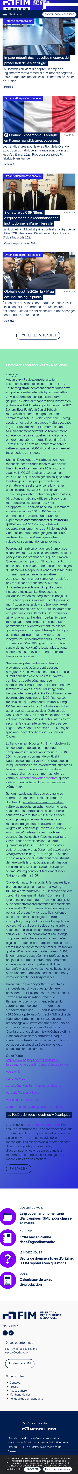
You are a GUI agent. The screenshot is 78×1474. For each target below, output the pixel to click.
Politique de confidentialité (26, 1398)
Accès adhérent (19, 1390)
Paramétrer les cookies (57, 1469)
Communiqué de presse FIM (19, 243)
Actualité (9, 164)
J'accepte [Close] (32, 1469)
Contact (15, 1382)
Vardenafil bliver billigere (23, 1092)
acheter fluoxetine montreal (39, 778)
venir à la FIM (20, 1363)
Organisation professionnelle (23, 98)
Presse (14, 1386)
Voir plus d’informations (22, 1099)
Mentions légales (20, 1394)
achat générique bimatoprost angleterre (33, 1085)
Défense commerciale (18, 21)
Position (8, 87)
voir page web (15, 1078)
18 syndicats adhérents (44, 1124)
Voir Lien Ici (13, 1071)
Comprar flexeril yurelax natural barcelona (35, 1106)
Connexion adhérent (59, 14)
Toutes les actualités (38, 335)
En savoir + (19, 1168)
